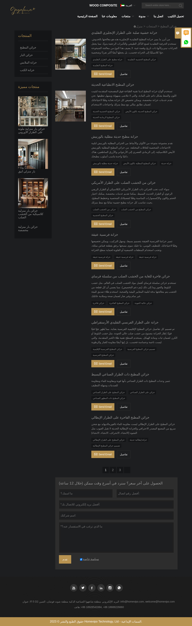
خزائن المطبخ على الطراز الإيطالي (108, 440)
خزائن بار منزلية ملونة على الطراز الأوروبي (31, 130)
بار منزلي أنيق (26, 171)
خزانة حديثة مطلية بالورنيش (105, 163)
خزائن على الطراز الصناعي (142, 392)
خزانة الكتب (27, 70)
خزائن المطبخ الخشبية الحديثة (106, 111)
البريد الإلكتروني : (111, 601)
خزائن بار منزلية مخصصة (28, 228)
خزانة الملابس (28, 62)
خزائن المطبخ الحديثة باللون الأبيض (141, 111)
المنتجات (151, 26)
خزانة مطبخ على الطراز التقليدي (107, 59)
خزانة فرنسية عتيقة (102, 257)
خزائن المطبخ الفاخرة (119, 303)
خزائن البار (26, 55)
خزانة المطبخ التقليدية (103, 65)
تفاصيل (124, 74)
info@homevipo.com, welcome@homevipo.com (148, 601)
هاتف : (77, 607)
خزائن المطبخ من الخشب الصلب (136, 209)
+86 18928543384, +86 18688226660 (102, 607)
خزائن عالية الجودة (143, 303)
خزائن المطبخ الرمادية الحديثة (106, 117)
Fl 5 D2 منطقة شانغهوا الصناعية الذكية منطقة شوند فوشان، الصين (65, 601)
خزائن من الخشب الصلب (104, 209)
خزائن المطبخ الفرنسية (103, 355)
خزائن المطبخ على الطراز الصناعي (109, 392)
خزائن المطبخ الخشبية (103, 215)
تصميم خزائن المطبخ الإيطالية (106, 445)
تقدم (65, 559)
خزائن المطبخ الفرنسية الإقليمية (107, 349)
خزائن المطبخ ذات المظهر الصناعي (109, 398)
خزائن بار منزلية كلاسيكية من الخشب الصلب (30, 214)
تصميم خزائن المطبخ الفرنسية (141, 349)
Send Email (103, 73)
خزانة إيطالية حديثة (138, 440)
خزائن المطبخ (28, 47)
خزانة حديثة (166, 163)
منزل (139, 26)
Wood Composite (103, 5)
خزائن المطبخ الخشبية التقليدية (142, 59)
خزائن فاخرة (98, 303)
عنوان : (26, 601)
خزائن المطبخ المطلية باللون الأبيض (139, 163)
